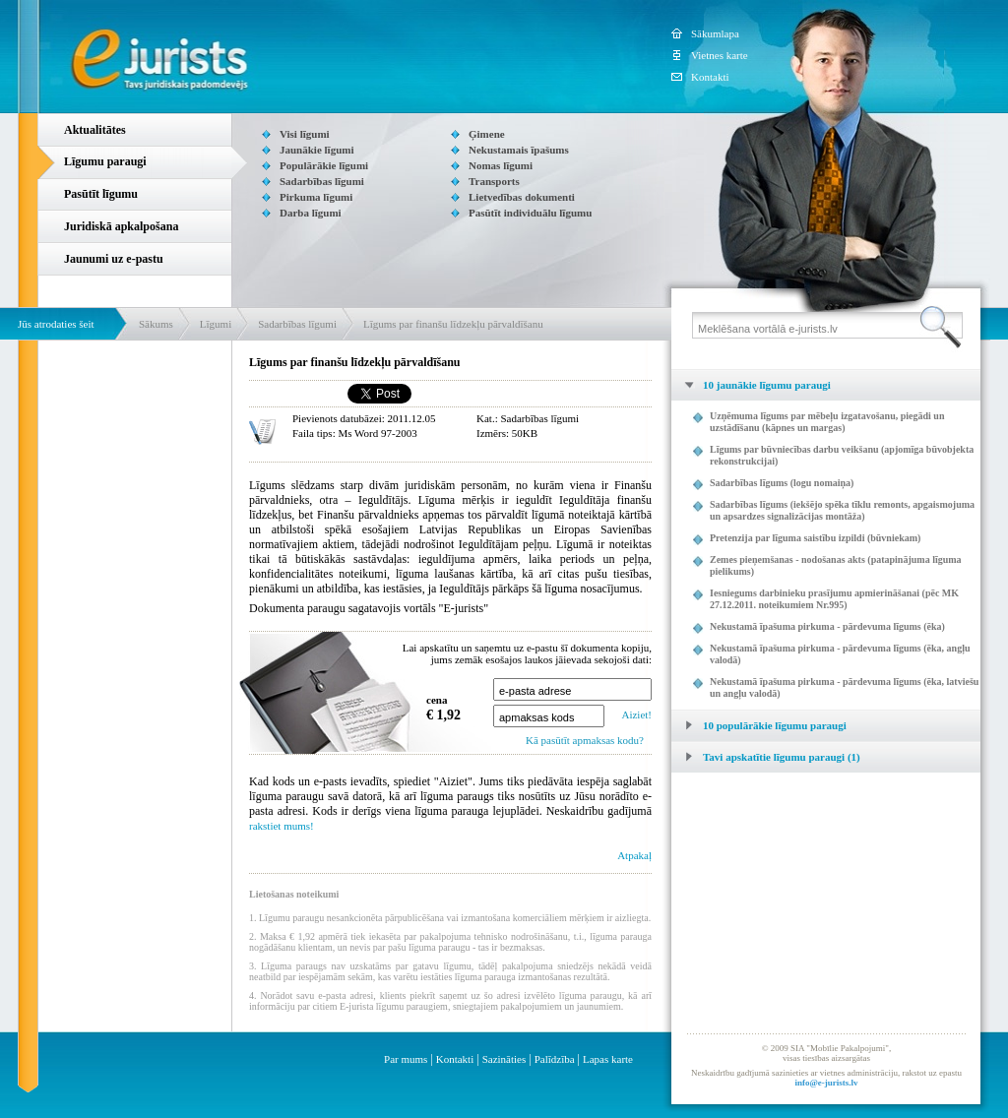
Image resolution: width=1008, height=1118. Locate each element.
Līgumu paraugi (105, 161)
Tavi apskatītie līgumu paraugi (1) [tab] (765, 757)
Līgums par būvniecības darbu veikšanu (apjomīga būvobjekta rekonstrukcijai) (842, 455)
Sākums (156, 324)
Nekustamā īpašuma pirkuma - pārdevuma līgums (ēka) (827, 626)
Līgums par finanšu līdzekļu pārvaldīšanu (453, 324)
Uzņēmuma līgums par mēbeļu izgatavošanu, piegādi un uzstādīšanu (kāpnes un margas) (827, 421)
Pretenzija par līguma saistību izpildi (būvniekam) (815, 537)
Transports (494, 181)
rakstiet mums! (281, 826)
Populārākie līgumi (324, 165)
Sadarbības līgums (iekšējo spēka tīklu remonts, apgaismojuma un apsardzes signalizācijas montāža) (842, 510)
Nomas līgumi (501, 165)
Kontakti (710, 77)
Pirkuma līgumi (316, 197)
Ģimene (487, 134)
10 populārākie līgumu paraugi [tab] (759, 725)
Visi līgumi (305, 134)
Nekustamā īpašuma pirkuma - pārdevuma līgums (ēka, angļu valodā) (840, 654)
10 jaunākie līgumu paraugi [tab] (751, 385)
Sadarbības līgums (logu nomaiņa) (781, 482)
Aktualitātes (95, 130)
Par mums (405, 1059)
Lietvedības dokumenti (522, 197)
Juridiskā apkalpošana (121, 226)
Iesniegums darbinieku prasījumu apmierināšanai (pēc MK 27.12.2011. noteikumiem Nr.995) (834, 599)
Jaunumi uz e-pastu (113, 259)
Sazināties (504, 1059)
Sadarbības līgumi (322, 181)
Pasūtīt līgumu (101, 194)
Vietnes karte (719, 55)
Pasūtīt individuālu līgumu (530, 212)
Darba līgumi (311, 212)
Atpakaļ (634, 855)
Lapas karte (608, 1059)
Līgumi (215, 324)
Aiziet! (636, 714)
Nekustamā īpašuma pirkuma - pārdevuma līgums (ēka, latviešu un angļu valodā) (844, 687)
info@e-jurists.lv (825, 1082)
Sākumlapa (715, 33)
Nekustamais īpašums (519, 149)
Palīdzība (555, 1059)
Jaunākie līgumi (317, 149)
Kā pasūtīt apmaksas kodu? (585, 740)
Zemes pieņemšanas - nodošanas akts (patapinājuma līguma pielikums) (836, 565)
